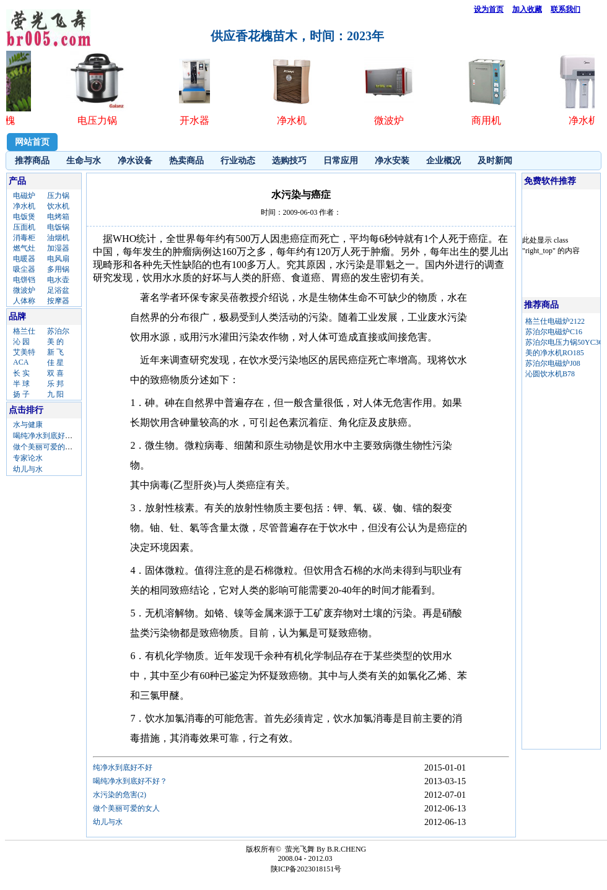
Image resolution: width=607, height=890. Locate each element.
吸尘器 (24, 269)
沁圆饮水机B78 (550, 373)
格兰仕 (24, 331)
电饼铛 (24, 279)
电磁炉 (24, 195)
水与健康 (28, 424)
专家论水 (28, 458)
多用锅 (58, 269)
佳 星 (55, 362)
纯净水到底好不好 (122, 767)
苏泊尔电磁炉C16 (553, 331)
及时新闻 (495, 160)
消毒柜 (24, 237)
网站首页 (32, 142)
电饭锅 (58, 227)
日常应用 (340, 160)
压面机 (24, 227)
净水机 (24, 206)
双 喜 (55, 373)
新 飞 (55, 352)
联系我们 (565, 9)
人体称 (24, 300)
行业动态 (238, 160)
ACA (20, 362)
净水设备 (135, 160)
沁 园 (21, 341)
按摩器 (58, 300)
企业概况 (443, 160)
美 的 (55, 341)
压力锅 (58, 195)
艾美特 (24, 352)
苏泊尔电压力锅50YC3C (564, 342)
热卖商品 (186, 160)
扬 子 (21, 394)
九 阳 (55, 394)
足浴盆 (58, 290)
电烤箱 (58, 216)
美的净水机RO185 (554, 352)
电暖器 (24, 258)
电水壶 (58, 279)
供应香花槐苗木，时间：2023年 (297, 36)
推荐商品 (32, 160)
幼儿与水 (28, 469)
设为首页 (489, 9)
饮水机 (58, 206)
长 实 (21, 373)
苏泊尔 (58, 331)
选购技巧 (289, 160)
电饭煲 (24, 216)
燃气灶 (24, 248)
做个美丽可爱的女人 (46, 447)
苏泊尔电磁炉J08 (552, 363)
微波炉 (24, 290)
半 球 (21, 383)
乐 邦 (55, 383)
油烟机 (58, 237)
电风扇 (58, 258)
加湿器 (58, 248)
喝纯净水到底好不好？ (50, 435)
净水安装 (392, 160)
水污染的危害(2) (119, 794)
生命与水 (83, 160)
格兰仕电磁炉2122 (555, 321)
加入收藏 (527, 9)
